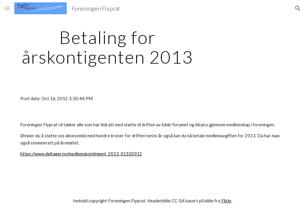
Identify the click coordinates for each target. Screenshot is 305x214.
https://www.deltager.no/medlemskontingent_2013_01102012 (81, 153)
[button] (7, 8)
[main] (107, 47)
